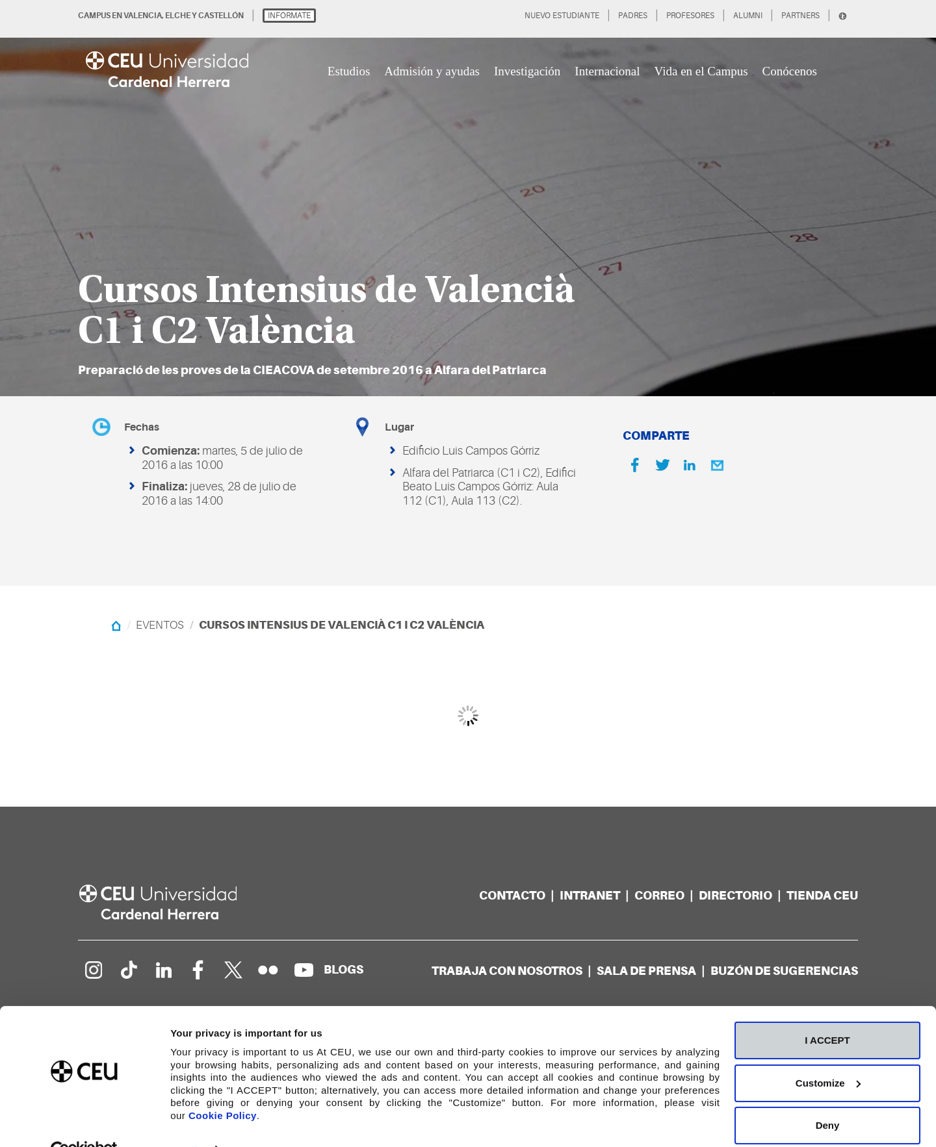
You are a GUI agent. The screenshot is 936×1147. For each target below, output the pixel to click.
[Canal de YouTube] (303, 969)
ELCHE (177, 15)
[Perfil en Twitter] (233, 969)
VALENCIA (143, 15)
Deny (828, 1096)
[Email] (717, 465)
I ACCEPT (827, 1011)
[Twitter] (662, 465)
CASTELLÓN (221, 15)
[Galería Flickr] (268, 969)
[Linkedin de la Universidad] (163, 969)
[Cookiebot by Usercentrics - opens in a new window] (84, 1121)
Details (186, 1121)
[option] (468, 198)
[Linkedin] (689, 465)
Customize (828, 1053)
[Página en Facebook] (198, 969)
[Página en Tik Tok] (128, 969)
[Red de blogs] (343, 969)
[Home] (116, 625)
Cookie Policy (222, 1086)
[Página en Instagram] (93, 969)
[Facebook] (635, 465)
